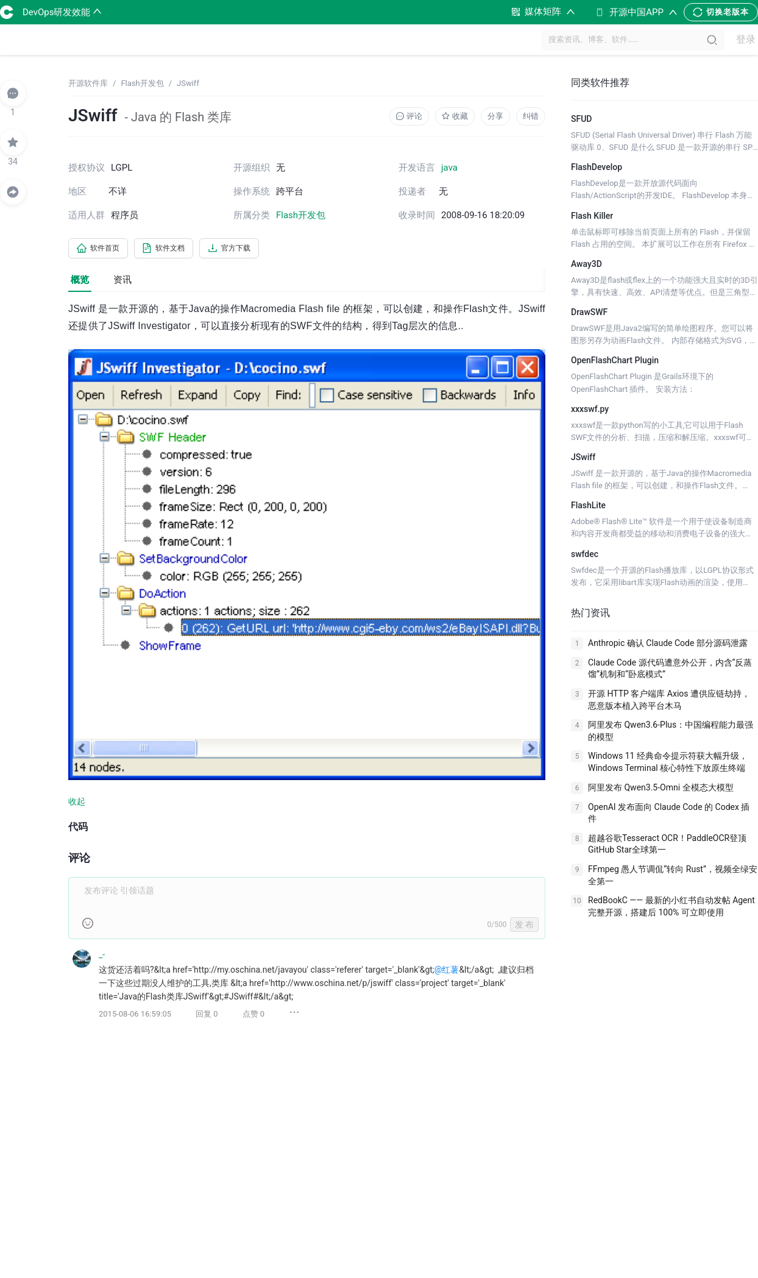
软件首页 (102, 249)
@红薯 (446, 971)
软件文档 (176, 249)
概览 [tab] (80, 281)
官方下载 (251, 249)
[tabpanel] (306, 671)
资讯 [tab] (122, 281)
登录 (740, 40)
